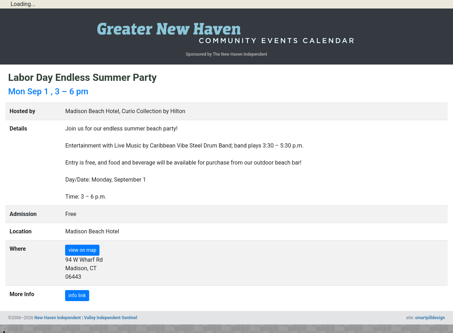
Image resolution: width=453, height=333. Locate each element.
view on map (82, 250)
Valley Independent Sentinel (110, 317)
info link (77, 295)
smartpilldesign (430, 317)
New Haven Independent (57, 317)
